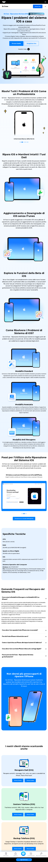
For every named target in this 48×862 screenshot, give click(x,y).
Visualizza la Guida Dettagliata (24, 518)
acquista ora (31, 43)
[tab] (24, 598)
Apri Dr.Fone (24, 860)
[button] (20, 142)
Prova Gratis (16, 43)
